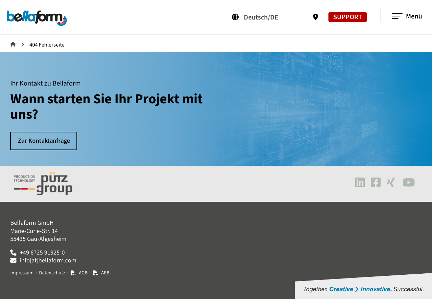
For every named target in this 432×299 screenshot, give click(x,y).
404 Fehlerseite (46, 45)
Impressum (22, 272)
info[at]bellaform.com (48, 260)
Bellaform (13, 44)
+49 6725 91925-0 (42, 252)
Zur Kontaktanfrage (44, 140)
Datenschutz (52, 272)
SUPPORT (347, 17)
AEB (105, 272)
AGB (83, 272)
